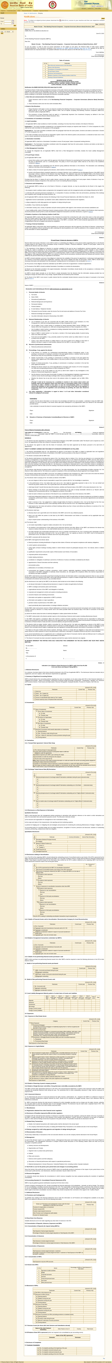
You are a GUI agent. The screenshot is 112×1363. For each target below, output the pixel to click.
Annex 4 (91, 211)
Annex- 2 (89, 261)
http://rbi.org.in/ (87, 49)
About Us (3, 10)
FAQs (19, 10)
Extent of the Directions (54, 67)
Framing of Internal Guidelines (55, 77)
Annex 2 (54, 167)
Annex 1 (38, 163)
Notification (33, 13)
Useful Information (11, 10)
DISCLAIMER (98, 8)
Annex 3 (80, 169)
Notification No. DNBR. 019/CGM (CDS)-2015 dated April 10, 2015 (73, 48)
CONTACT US (90, 8)
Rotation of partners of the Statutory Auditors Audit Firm (62, 75)
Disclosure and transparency (55, 73)
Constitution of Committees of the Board (58, 69)
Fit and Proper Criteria (53, 71)
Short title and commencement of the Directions (60, 65)
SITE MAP (84, 8)
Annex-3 (31, 278)
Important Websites (43, 10)
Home (25, 13)
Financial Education (26, 10)
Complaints (35, 10)
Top (104, 1356)
